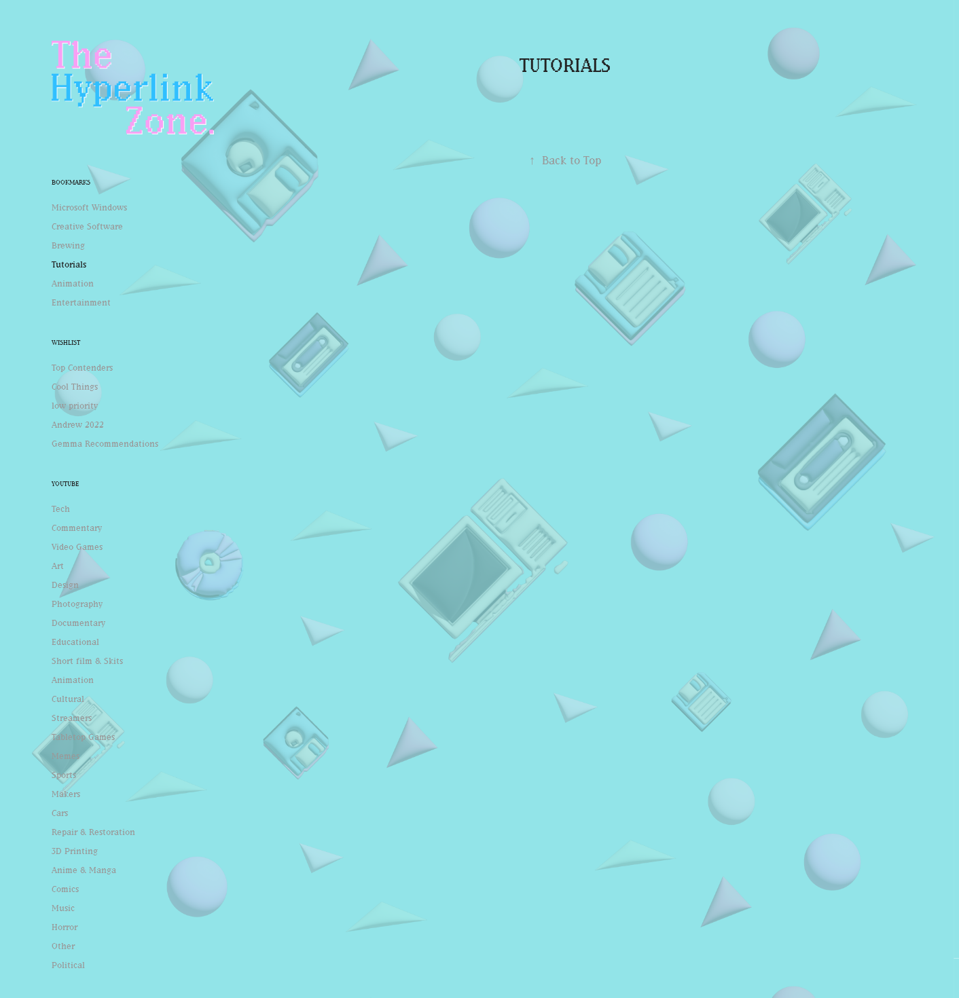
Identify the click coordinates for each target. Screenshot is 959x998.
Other (63, 945)
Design (65, 584)
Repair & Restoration (93, 831)
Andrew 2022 (78, 424)
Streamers (72, 717)
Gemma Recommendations (105, 443)
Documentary (78, 622)
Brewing (68, 245)
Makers (66, 793)
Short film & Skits (87, 660)
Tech (61, 508)
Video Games (77, 546)
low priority (75, 405)
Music (63, 907)
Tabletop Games (83, 736)
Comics (65, 888)
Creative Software (87, 226)
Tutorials (69, 264)
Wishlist (66, 342)
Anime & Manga (84, 869)
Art (58, 565)
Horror (64, 926)
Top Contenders (82, 367)
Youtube (65, 483)
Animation (73, 283)
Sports (64, 774)
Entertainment (81, 302)
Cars (60, 812)
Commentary (77, 527)
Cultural (68, 698)
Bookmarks (71, 182)
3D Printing (75, 850)
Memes (65, 755)
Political (68, 964)
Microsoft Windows (89, 207)
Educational (75, 641)
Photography (77, 603)
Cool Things (75, 386)
